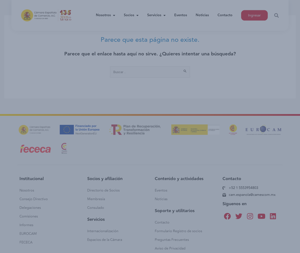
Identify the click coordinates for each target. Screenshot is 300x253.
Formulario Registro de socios (178, 231)
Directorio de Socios (103, 190)
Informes (26, 225)
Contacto (225, 12)
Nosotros (105, 13)
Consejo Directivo (33, 199)
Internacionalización (102, 231)
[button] (276, 13)
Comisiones (28, 216)
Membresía (96, 199)
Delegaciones (30, 207)
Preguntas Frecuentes (172, 239)
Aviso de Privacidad (170, 248)
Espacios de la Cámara (104, 239)
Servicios (156, 13)
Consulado (95, 207)
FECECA (25, 242)
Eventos (180, 12)
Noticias (202, 12)
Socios (131, 13)
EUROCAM (28, 233)
